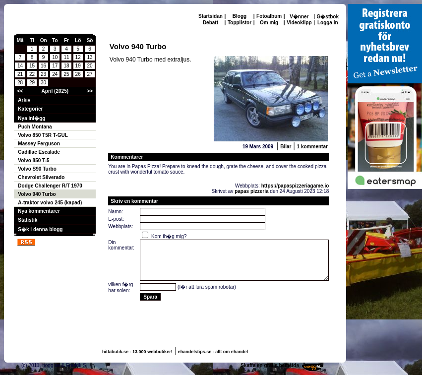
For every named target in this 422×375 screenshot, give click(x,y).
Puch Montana (35, 126)
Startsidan (210, 16)
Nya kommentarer (39, 211)
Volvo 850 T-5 (33, 160)
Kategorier (30, 109)
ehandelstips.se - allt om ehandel (213, 351)
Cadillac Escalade (39, 152)
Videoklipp (299, 22)
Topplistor (239, 22)
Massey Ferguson (39, 143)
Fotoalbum (269, 16)
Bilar (285, 146)
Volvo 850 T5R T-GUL (42, 135)
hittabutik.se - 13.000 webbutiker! (137, 351)
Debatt (210, 22)
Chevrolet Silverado (41, 177)
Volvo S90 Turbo (37, 169)
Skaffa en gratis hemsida (270, 365)
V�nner (299, 16)
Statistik (27, 220)
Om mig (269, 22)
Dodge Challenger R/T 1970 (50, 185)
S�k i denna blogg (40, 229)
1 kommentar (312, 146)
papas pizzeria (251, 191)
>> (90, 91)
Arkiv (24, 100)
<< (20, 91)
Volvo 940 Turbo (37, 194)
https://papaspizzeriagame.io (295, 185)
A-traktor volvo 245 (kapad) (50, 202)
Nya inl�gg (31, 118)
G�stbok (328, 16)
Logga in (327, 22)
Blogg (239, 16)
